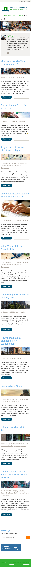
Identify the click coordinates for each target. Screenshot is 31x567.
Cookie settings (26, 564)
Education (20, 77)
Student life (21, 121)
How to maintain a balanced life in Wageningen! (11, 340)
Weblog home (22, 1)
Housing (22, 312)
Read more (6, 97)
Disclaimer (11, 564)
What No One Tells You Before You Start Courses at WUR (15, 474)
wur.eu (28, 1)
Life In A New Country (13, 386)
